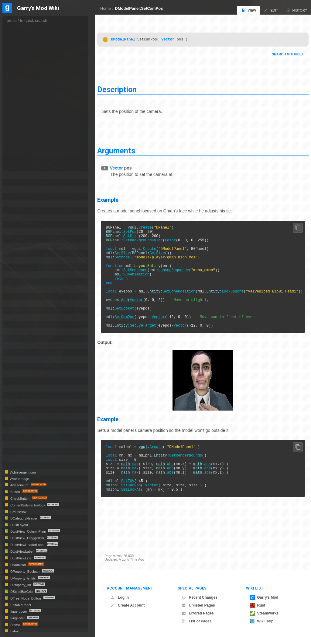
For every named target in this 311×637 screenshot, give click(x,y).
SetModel (130, 262)
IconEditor (18, 409)
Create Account (128, 605)
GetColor (21, 59)
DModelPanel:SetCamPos (139, 8)
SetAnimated (23, 107)
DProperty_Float (23, 274)
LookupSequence (181, 278)
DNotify (16, 189)
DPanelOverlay (22, 232)
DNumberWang (22, 203)
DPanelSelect (21, 239)
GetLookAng (23, 77)
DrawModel (23, 28)
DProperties (19, 260)
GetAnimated (24, 40)
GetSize (164, 257)
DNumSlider (19, 210)
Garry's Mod (264, 597)
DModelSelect (21, 175)
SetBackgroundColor (150, 242)
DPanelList (19, 224)
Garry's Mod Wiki (38, 8)
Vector (175, 37)
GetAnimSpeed (25, 46)
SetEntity (21, 138)
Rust (257, 605)
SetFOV (134, 509)
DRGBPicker (20, 303)
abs (177, 488)
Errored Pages (198, 613)
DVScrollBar (19, 395)
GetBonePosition (186, 304)
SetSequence (143, 278)
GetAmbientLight (26, 34)
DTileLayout (19, 360)
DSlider (16, 331)
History (296, 10)
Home (105, 8)
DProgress (18, 253)
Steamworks (264, 613)
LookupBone (240, 304)
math (132, 488)
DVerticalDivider (22, 388)
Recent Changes (199, 597)
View (248, 10)
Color (177, 242)
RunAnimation (144, 283)
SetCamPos (132, 335)
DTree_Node (20, 381)
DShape (16, 317)
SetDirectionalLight (28, 132)
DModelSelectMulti (25, 182)
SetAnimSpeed (25, 113)
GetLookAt (22, 83)
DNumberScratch (23, 196)
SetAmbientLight (26, 101)
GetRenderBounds (192, 478)
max (142, 488)
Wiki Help (262, 621)
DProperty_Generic (25, 282)
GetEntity (21, 65)
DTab (14, 345)
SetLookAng (23, 150)
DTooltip (17, 367)
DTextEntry (18, 353)
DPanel (16, 217)
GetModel (21, 89)
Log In (120, 597)
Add (131, 314)
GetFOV (20, 71)
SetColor (21, 126)
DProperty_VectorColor (28, 289)
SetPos (137, 231)
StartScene (22, 168)
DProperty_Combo (25, 267)
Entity (161, 304)
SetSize (138, 237)
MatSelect (18, 430)
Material (16, 423)
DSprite (16, 338)
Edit (271, 10)
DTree (15, 374)
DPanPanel (19, 246)
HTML (15, 402)
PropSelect (18, 437)
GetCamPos (23, 52)
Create (152, 226)
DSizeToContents (23, 324)
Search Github (278, 53)
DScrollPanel (20, 310)
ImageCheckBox (23, 416)
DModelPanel (130, 37)
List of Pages (197, 621)
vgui (139, 226)
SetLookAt (132, 324)
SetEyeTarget (150, 345)
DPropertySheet (22, 296)
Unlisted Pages (198, 605)
